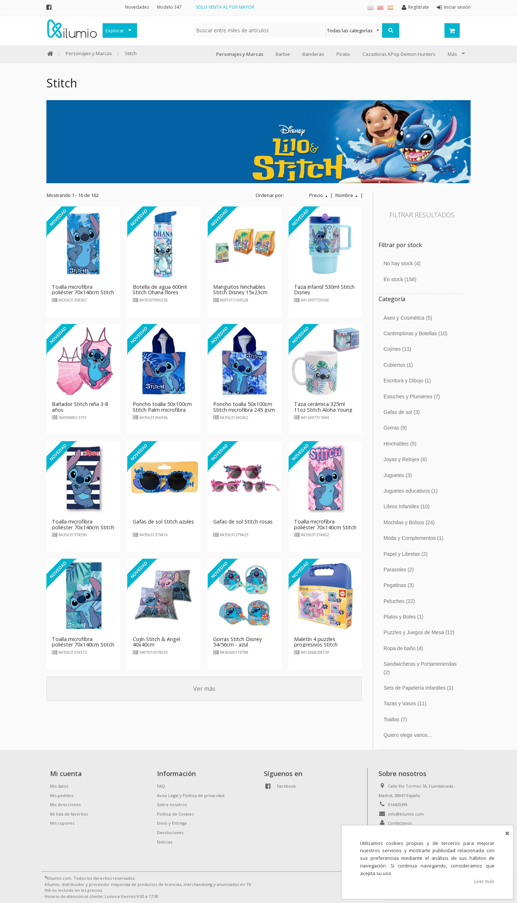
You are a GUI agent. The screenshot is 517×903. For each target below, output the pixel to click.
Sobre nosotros (172, 804)
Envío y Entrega (172, 823)
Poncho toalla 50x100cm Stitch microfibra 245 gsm (244, 407)
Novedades (137, 7)
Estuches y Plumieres (412, 396)
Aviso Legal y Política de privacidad (190, 795)
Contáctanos (400, 823)
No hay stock (402, 263)
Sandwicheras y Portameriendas (420, 668)
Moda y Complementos (413, 538)
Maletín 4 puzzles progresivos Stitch (316, 642)
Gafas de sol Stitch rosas (243, 521)
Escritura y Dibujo (407, 380)
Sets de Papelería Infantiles (418, 688)
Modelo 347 (169, 7)
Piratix (343, 54)
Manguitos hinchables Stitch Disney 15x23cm (240, 289)
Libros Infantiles (407, 506)
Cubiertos (398, 365)
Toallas (395, 719)
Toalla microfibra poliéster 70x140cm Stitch (325, 524)
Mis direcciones (65, 804)
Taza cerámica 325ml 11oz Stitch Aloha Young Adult (323, 410)
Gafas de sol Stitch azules (163, 521)
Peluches (399, 601)
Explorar (115, 30)
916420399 (398, 804)
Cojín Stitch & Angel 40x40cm (156, 642)
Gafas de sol (402, 412)
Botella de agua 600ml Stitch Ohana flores (160, 289)
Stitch (131, 53)
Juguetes (398, 475)
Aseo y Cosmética (408, 318)
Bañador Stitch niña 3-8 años (80, 407)
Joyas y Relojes (405, 459)
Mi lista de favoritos (69, 814)
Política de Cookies (175, 814)
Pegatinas (399, 585)
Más (452, 54)
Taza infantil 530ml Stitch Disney (324, 289)
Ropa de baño (403, 648)
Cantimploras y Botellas (415, 333)
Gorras (395, 428)
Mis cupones (62, 823)
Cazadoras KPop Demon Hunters (399, 54)
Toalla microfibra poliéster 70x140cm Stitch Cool (83, 292)
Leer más (484, 881)
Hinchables (400, 444)
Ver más (204, 689)
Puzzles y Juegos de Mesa (419, 632)
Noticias (164, 842)
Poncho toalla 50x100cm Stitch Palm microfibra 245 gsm (162, 410)
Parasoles (399, 569)
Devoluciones (170, 832)
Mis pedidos (61, 795)
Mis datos (59, 786)
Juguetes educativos (411, 491)
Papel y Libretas (405, 554)
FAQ (161, 786)
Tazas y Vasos (405, 703)
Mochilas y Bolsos (409, 522)
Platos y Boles (403, 617)
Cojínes (397, 349)
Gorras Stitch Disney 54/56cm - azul (237, 642)
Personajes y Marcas (89, 53)
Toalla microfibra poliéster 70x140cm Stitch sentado (83, 645)
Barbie (283, 54)
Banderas (313, 54)
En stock (400, 279)
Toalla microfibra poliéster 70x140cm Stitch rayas (83, 527)
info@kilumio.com (406, 814)
